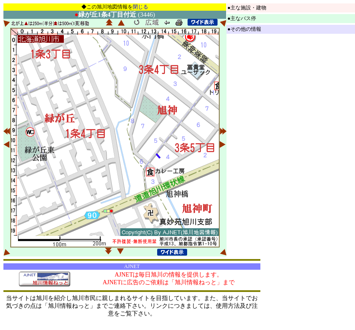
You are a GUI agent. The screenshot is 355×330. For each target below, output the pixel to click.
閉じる (140, 7)
